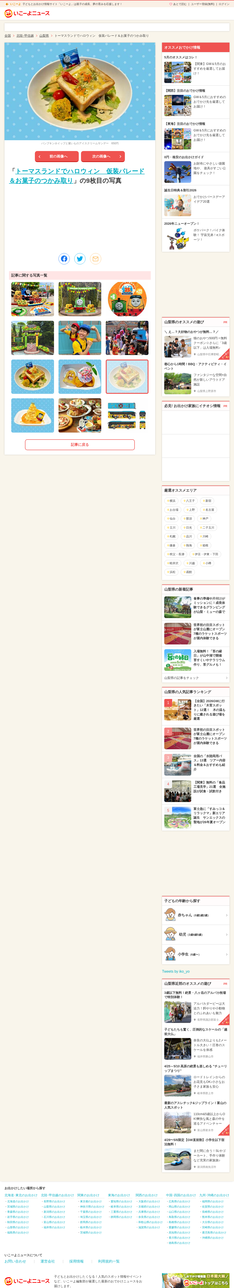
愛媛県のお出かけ (179, 1227)
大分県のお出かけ (213, 1222)
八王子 (189, 500)
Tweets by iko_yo (176, 971)
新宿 (206, 500)
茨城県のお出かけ (91, 1232)
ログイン (224, 4)
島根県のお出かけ (179, 1222)
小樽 (206, 563)
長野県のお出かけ (54, 1201)
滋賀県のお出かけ (149, 1227)
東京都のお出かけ (91, 1201)
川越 (190, 563)
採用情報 (76, 1261)
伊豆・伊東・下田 (205, 554)
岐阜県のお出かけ (121, 1206)
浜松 (171, 572)
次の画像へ (101, 156)
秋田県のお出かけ (18, 1222)
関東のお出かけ (88, 1195)
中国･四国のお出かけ (181, 1195)
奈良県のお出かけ (149, 1217)
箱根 (204, 545)
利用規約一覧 (109, 1261)
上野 (190, 509)
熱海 (187, 545)
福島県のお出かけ (18, 1232)
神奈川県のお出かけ (92, 1206)
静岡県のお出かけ (121, 1217)
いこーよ (15, 4)
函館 (187, 572)
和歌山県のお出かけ (150, 1222)
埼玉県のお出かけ (91, 1217)
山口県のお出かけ (179, 1211)
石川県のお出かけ (54, 1217)
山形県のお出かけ (18, 1227)
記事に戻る (80, 445)
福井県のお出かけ (54, 1227)
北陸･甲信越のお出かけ (57, 1195)
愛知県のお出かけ (121, 1201)
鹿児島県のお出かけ (214, 1232)
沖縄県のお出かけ (213, 1237)
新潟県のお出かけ (54, 1211)
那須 (187, 518)
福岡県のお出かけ (213, 1201)
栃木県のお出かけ (91, 1227)
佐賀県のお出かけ (213, 1206)
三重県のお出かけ (121, 1211)
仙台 (171, 518)
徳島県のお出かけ (179, 1242)
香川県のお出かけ (179, 1237)
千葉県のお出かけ (91, 1211)
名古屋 (208, 509)
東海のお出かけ (119, 1195)
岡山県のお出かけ (179, 1206)
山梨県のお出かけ (54, 1206)
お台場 (172, 509)
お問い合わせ (15, 1261)
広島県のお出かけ (179, 1201)
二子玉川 (207, 527)
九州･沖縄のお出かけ (214, 1195)
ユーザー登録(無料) (202, 4)
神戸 (204, 518)
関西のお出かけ (147, 1195)
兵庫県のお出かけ (149, 1211)
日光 (187, 527)
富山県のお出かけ (54, 1222)
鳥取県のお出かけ (179, 1217)
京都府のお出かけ (149, 1206)
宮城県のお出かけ (18, 1206)
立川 (171, 527)
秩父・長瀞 (175, 554)
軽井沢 (172, 563)
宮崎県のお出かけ (213, 1227)
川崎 (204, 536)
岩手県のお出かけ (18, 1217)
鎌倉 (171, 545)
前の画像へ (59, 156)
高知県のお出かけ (179, 1232)
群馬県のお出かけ (91, 1222)
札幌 (171, 536)
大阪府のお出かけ (149, 1201)
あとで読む (180, 4)
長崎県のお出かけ (213, 1211)
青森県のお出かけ (18, 1211)
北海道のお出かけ (18, 1201)
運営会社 (47, 1261)
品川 (187, 536)
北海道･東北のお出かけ (21, 1195)
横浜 (171, 500)
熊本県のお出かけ (213, 1217)
